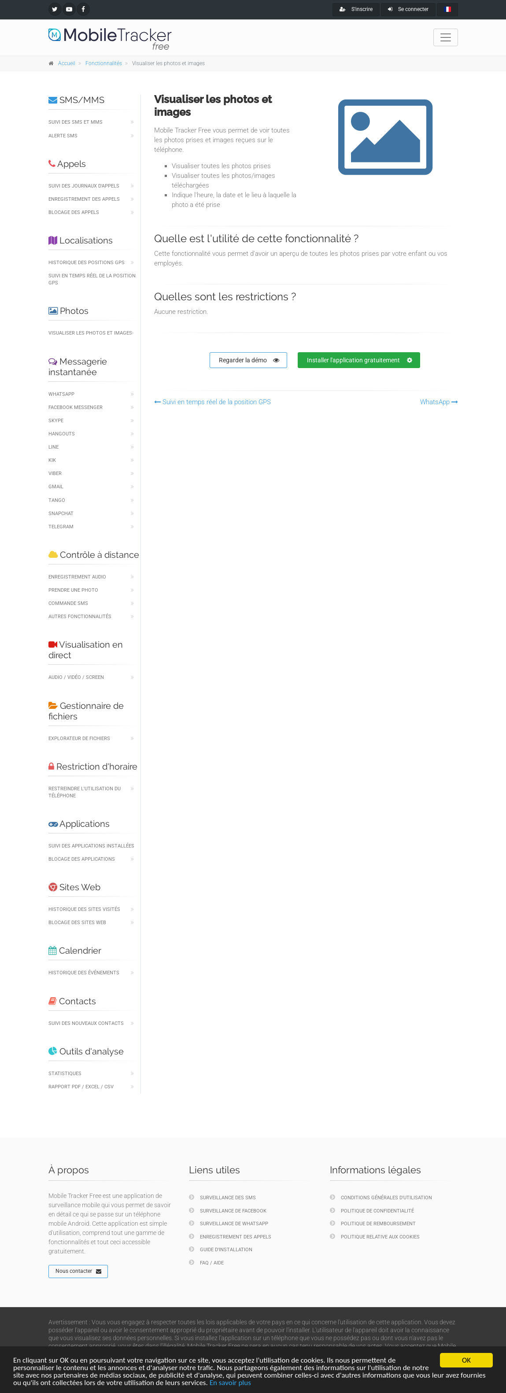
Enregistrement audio (77, 577)
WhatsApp (61, 394)
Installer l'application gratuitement (359, 360)
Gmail (55, 487)
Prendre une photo (73, 590)
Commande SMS (68, 603)
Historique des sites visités (84, 909)
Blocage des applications (81, 859)
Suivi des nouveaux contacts (86, 1023)
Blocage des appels (73, 212)
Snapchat (61, 513)
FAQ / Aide (206, 1262)
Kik (52, 460)
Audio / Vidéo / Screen (76, 677)
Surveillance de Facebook (227, 1210)
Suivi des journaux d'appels (83, 186)
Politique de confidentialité (372, 1210)
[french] (447, 9)
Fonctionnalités (103, 63)
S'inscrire (356, 9)
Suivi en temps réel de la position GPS (92, 279)
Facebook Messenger (75, 407)
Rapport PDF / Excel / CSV (81, 1087)
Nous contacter (78, 1271)
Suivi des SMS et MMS (75, 122)
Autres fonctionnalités (79, 616)
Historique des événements (83, 973)
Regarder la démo (249, 360)
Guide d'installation (220, 1249)
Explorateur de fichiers (79, 738)
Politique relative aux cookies (375, 1236)
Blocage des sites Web (77, 922)
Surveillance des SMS (222, 1197)
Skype (55, 421)
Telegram (61, 527)
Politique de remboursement (373, 1223)
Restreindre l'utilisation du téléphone (84, 792)
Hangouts (61, 434)
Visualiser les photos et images (90, 333)
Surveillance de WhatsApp (228, 1223)
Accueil (66, 63)
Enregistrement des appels (84, 199)
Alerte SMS (63, 136)
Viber (55, 473)
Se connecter (408, 9)
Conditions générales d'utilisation (381, 1197)
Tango (56, 500)
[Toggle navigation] (445, 37)
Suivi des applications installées (91, 846)
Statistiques (64, 1073)
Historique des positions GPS (86, 262)
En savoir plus (230, 1383)
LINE (53, 447)
